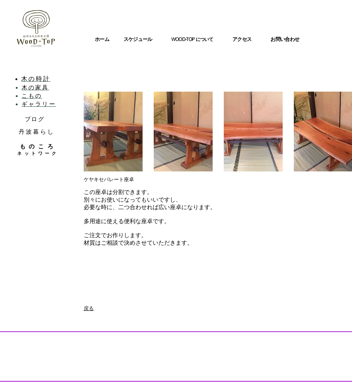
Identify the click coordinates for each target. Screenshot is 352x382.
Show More (218, 178)
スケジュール (138, 39)
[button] (113, 131)
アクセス (241, 39)
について (204, 39)
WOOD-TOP (183, 39)
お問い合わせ (284, 39)
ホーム (102, 39)
